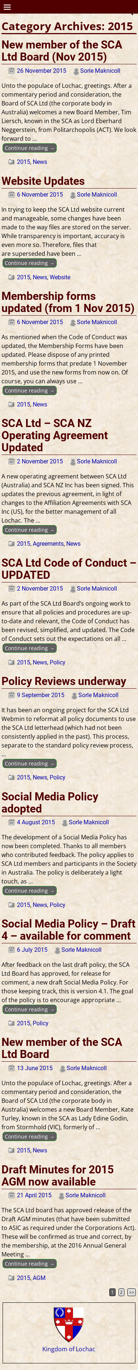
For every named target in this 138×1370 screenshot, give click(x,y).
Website (60, 277)
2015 (23, 161)
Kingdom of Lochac (68, 1345)
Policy (58, 662)
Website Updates (43, 181)
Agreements (48, 543)
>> (131, 1292)
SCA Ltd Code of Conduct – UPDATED (69, 568)
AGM (39, 1277)
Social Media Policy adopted (49, 802)
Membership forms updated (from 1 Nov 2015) (68, 302)
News (40, 161)
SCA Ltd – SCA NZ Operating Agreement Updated (54, 435)
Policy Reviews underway (63, 681)
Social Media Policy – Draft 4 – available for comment (68, 929)
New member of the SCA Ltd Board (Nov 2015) (61, 50)
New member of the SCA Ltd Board (61, 1048)
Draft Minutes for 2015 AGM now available (57, 1175)
